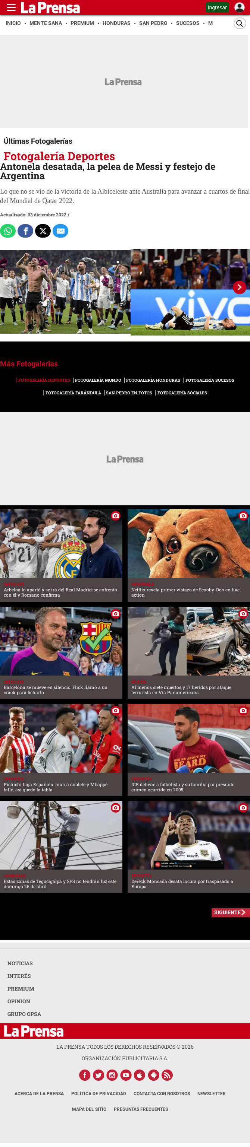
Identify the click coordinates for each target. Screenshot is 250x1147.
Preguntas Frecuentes (141, 1109)
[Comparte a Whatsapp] (8, 231)
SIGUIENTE (227, 912)
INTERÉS (19, 975)
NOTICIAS (20, 963)
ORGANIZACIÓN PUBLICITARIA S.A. (125, 1058)
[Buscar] (240, 23)
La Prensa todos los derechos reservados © (125, 1046)
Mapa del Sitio (89, 1109)
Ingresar (217, 7)
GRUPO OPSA (24, 1013)
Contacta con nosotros (162, 1093)
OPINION (18, 1001)
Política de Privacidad (98, 1093)
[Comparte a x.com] (43, 231)
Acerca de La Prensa (39, 1093)
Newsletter (211, 1093)
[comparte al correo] (60, 231)
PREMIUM (20, 988)
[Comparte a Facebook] (25, 231)
